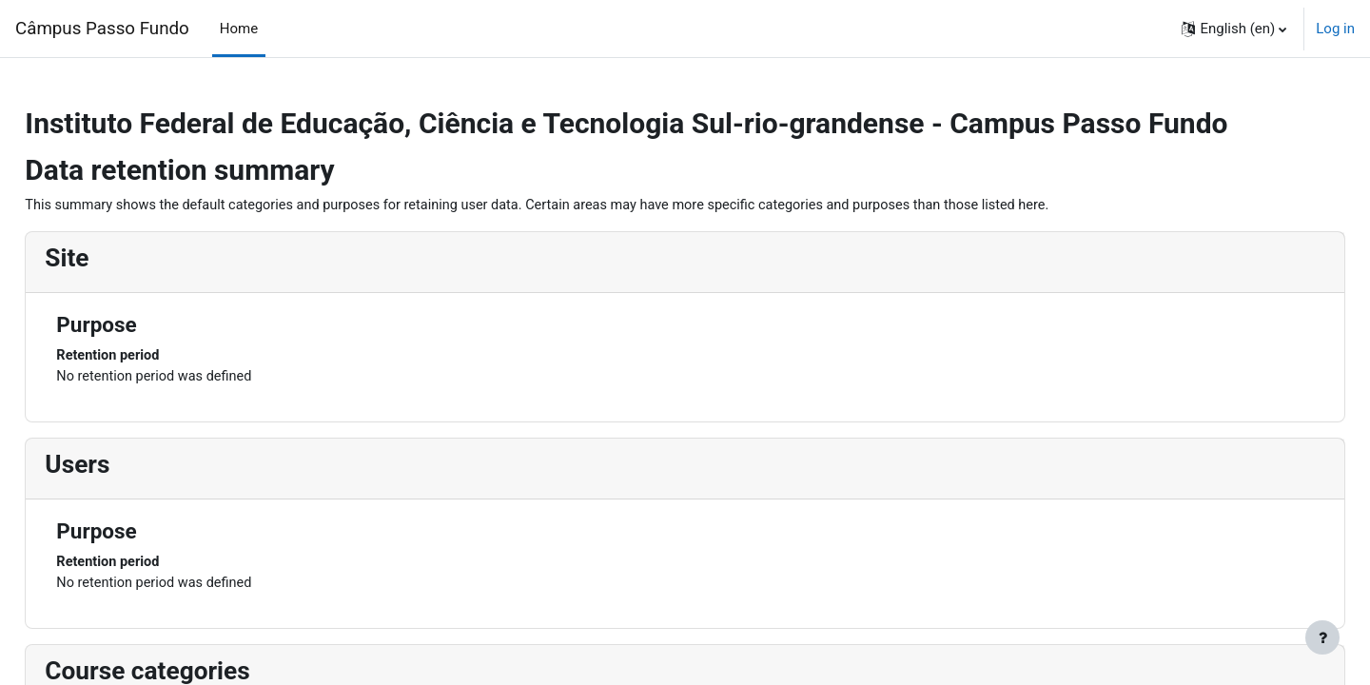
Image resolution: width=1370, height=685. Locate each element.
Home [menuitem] (239, 28)
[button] (1234, 28)
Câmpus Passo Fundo (102, 28)
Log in (1335, 28)
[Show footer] (1322, 637)
